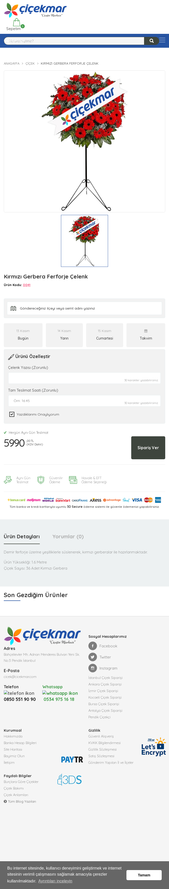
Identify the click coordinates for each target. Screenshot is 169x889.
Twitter (99, 657)
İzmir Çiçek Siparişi (103, 691)
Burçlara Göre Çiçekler (21, 781)
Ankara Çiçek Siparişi (105, 684)
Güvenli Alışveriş (101, 736)
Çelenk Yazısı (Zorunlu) (28, 367)
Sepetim (13, 24)
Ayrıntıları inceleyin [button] (55, 881)
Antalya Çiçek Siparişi (105, 710)
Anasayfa (11, 63)
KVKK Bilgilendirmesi (104, 743)
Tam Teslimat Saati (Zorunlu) (33, 390)
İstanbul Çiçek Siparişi (105, 677)
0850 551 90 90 (20, 699)
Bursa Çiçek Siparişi (103, 704)
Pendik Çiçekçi (99, 717)
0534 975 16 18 (60, 696)
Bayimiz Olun (14, 756)
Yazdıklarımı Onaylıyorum (38, 414)
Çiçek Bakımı (14, 788)
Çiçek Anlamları (16, 795)
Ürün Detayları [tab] (22, 536)
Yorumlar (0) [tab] (68, 536)
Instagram (102, 668)
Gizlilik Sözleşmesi (102, 749)
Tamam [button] (144, 875)
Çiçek (30, 63)
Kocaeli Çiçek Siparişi (105, 697)
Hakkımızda (13, 736)
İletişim (9, 762)
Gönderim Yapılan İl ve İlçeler (110, 762)
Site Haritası (13, 749)
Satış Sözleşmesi (101, 756)
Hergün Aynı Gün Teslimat (26, 432)
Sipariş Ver (148, 447)
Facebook (102, 646)
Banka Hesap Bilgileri (20, 743)
